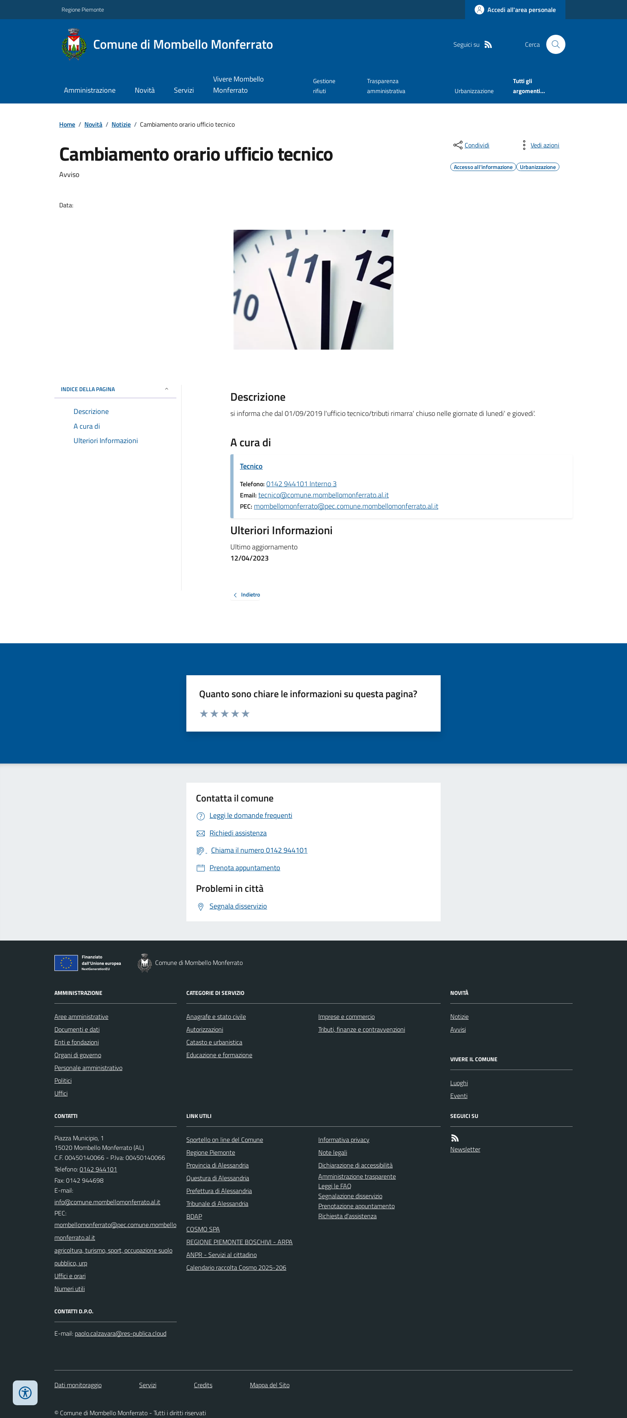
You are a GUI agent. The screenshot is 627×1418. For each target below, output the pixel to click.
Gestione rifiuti (324, 85)
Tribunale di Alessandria (217, 1203)
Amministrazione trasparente (357, 1176)
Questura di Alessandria (217, 1178)
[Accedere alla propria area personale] (515, 9)
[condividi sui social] (470, 145)
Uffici (61, 1093)
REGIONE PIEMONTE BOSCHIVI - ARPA (239, 1242)
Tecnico (251, 466)
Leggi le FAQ (334, 1186)
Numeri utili (69, 1288)
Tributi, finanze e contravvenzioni (361, 1029)
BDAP (194, 1216)
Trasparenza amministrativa (386, 85)
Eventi (458, 1095)
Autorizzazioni (204, 1029)
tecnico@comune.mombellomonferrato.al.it (323, 494)
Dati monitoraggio (78, 1385)
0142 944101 (98, 1169)
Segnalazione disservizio (350, 1196)
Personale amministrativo (88, 1067)
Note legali (332, 1152)
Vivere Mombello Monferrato (238, 84)
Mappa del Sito (270, 1385)
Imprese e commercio (346, 1016)
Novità (145, 90)
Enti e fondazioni (76, 1042)
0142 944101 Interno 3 (301, 483)
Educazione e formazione (219, 1055)
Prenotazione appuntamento (356, 1206)
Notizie (121, 124)
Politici (63, 1080)
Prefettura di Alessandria (219, 1190)
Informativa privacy (343, 1139)
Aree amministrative (81, 1016)
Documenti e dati (77, 1029)
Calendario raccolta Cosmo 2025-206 (236, 1267)
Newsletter (465, 1149)
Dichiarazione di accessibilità (355, 1165)
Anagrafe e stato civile (216, 1016)
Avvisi (458, 1029)
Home (67, 124)
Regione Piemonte (83, 9)
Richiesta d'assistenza (347, 1216)
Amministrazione (90, 90)
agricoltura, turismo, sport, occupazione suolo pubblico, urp (113, 1256)
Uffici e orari (70, 1276)
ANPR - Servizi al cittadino (221, 1254)
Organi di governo (77, 1055)
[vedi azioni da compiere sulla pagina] (538, 145)
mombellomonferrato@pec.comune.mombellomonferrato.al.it (346, 506)
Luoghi (459, 1083)
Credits (203, 1385)
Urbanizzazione (474, 90)
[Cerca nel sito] (552, 44)
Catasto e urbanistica (214, 1042)
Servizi (184, 90)
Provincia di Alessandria (217, 1165)
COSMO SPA (203, 1229)
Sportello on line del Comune (224, 1139)
